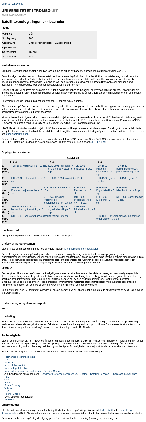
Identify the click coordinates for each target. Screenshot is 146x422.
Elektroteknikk (106, 410)
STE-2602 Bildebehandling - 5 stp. (84, 209)
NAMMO (9, 399)
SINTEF (8, 359)
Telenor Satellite (13, 393)
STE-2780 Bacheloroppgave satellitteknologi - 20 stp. (40, 216)
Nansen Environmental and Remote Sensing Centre (32, 371)
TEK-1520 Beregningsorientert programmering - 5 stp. (128, 168)
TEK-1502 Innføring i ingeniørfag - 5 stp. (104, 170)
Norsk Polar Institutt (15, 365)
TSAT (7, 391)
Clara (7, 379)
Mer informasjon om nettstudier (81, 248)
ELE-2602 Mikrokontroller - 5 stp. (128, 189)
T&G (6, 376)
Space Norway (12, 385)
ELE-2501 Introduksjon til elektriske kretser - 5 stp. (60, 168)
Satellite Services (99, 373)
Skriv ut (6, 3)
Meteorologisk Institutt (16, 368)
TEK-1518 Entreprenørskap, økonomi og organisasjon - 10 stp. (118, 217)
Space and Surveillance (124, 373)
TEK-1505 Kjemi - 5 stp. (129, 178)
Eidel (7, 382)
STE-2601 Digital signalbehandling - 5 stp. (59, 209)
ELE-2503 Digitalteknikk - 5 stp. (105, 190)
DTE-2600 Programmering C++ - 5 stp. (82, 200)
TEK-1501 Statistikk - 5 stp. (83, 167)
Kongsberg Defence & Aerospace (59, 373)
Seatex (83, 373)
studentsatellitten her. (17, 134)
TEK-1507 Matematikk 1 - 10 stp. (29, 165)
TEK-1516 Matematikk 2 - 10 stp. (66, 178)
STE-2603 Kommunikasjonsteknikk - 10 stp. (26, 190)
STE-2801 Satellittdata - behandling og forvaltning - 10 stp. (27, 209)
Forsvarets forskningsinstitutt (19, 356)
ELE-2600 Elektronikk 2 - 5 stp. (105, 200)
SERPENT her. (98, 141)
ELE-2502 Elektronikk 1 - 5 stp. (82, 190)
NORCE (8, 362)
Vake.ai (8, 388)
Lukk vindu (17, 3)
